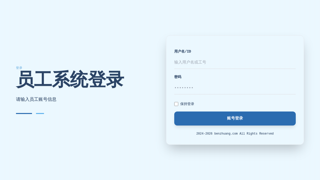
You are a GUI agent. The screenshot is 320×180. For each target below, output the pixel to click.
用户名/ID (182, 52)
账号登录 (235, 118)
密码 (177, 77)
